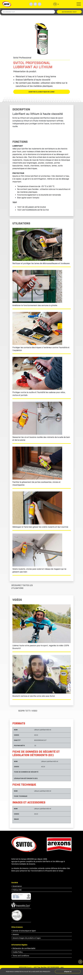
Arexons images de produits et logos (27, 938)
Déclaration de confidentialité (24, 948)
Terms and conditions (21, 956)
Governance (17, 886)
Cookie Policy (18, 952)
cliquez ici (68, 971)
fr (55, 4)
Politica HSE (17, 890)
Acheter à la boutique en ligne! (42, 92)
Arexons (16, 934)
